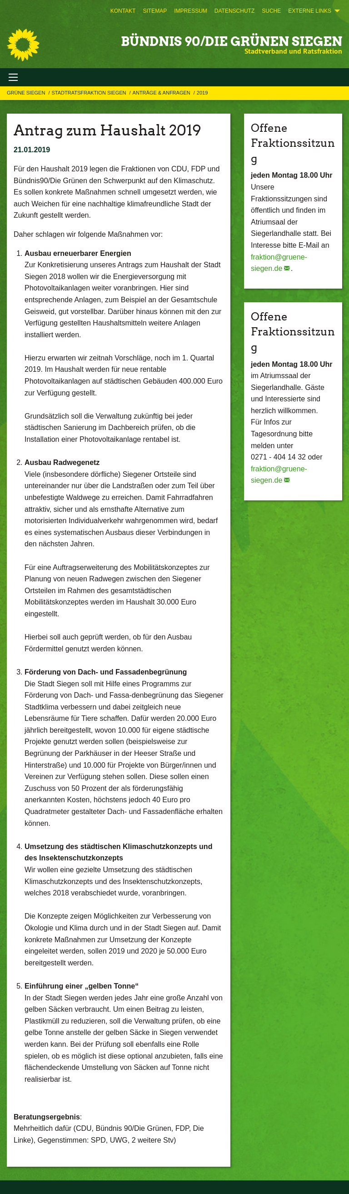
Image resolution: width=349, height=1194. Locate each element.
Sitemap (155, 11)
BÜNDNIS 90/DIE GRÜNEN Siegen (231, 41)
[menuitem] (123, 11)
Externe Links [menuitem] (309, 11)
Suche (271, 11)
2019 (202, 92)
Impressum (190, 11)
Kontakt (123, 11)
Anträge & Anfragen (162, 92)
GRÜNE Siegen (26, 92)
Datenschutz (234, 11)
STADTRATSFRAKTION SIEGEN (89, 92)
